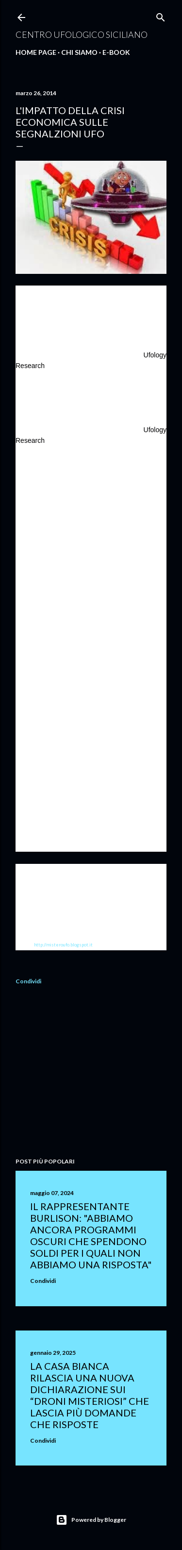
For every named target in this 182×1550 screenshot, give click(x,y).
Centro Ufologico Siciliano (82, 34)
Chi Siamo (79, 52)
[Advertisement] (91, 1072)
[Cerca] (160, 15)
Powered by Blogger (91, 1520)
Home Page (36, 52)
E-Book (116, 52)
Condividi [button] (28, 981)
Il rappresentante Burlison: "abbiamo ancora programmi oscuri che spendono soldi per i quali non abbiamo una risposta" (91, 1235)
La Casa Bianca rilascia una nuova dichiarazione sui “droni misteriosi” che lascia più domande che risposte (89, 1395)
